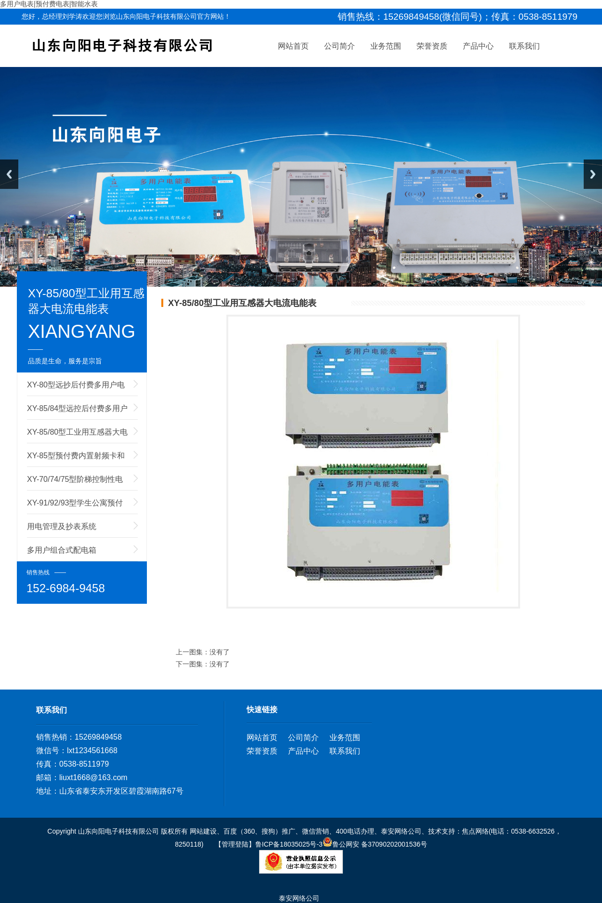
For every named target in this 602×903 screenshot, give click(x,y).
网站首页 (293, 52)
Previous (9, 174)
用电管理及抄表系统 (61, 526)
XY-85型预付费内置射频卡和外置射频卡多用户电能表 (76, 459)
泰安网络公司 (299, 898)
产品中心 (478, 52)
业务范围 (385, 52)
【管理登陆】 (234, 844)
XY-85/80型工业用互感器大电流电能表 (77, 435)
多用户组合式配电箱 (61, 550)
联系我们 (524, 52)
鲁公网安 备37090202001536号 (375, 844)
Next (593, 174)
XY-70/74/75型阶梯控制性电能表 (75, 483)
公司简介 (339, 52)
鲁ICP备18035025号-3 (289, 844)
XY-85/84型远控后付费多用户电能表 (77, 412)
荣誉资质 (432, 52)
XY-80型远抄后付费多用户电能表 (76, 388)
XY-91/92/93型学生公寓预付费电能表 (75, 506)
